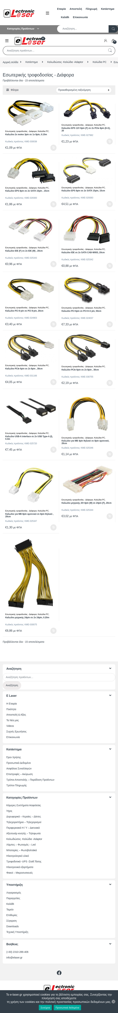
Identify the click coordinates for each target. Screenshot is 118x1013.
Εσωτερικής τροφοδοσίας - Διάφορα (21, 131)
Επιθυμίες (11, 915)
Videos (10, 725)
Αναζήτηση (110, 50)
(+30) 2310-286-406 (17, 951)
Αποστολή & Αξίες (16, 714)
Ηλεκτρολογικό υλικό (17, 855)
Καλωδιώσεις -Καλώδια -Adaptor (65, 62)
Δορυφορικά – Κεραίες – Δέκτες (23, 816)
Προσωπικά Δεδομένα (18, 762)
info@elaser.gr (14, 957)
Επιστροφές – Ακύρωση (19, 774)
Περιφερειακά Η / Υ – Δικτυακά (23, 827)
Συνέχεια (45, 1007)
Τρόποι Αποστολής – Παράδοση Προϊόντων (30, 779)
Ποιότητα (11, 709)
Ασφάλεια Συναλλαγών (19, 768)
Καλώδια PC (99, 62)
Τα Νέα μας (12, 720)
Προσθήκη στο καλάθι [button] (53, 148)
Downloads (12, 926)
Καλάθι (65, 17)
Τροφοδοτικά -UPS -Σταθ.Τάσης (23, 861)
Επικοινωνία (80, 17)
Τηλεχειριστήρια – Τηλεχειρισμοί (23, 822)
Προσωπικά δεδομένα (67, 1007)
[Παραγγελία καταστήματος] (84, 90)
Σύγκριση (11, 920)
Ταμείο (9, 909)
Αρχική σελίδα (10, 62)
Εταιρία (61, 8)
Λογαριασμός (13, 892)
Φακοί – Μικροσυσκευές (19, 872)
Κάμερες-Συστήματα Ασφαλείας (23, 805)
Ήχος (9, 810)
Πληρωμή (91, 8)
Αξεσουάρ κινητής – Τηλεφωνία (23, 833)
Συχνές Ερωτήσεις (16, 731)
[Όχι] (113, 1001)
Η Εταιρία (11, 703)
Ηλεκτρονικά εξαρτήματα (19, 867)
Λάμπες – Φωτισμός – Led (21, 844)
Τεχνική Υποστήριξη (17, 932)
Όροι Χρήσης (13, 757)
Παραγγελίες (13, 898)
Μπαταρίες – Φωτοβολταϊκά (21, 850)
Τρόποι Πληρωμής (16, 785)
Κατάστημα (107, 8)
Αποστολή (76, 8)
